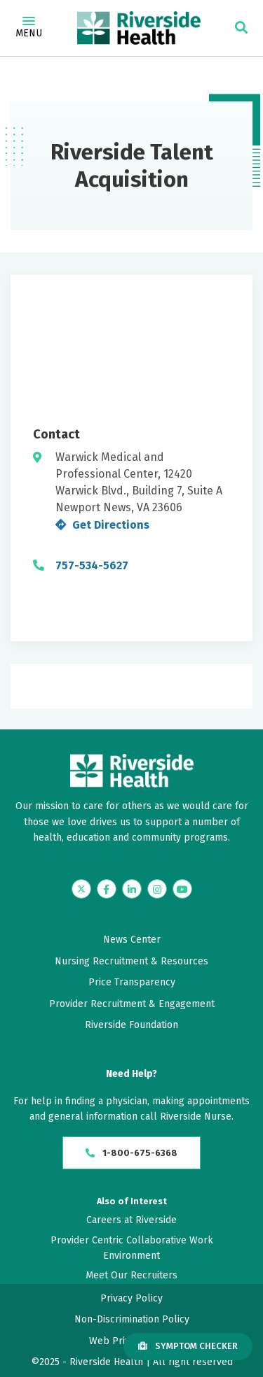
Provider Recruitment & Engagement (132, 1004)
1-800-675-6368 (131, 1153)
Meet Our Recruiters (131, 1275)
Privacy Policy (131, 1298)
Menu (28, 28)
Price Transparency (131, 982)
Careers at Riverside (131, 1220)
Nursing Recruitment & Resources (131, 961)
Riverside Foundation (131, 1025)
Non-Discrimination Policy (131, 1319)
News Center (132, 940)
